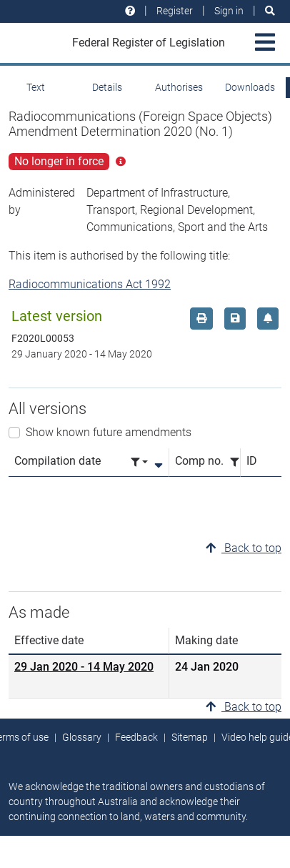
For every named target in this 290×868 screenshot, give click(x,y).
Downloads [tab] (250, 87)
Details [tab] (107, 87)
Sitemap (189, 737)
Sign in (229, 10)
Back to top (243, 548)
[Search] (270, 11)
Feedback (136, 737)
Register (174, 10)
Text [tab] (35, 87)
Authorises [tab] (179, 87)
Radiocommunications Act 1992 (90, 284)
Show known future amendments (108, 432)
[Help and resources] (130, 11)
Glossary (81, 737)
